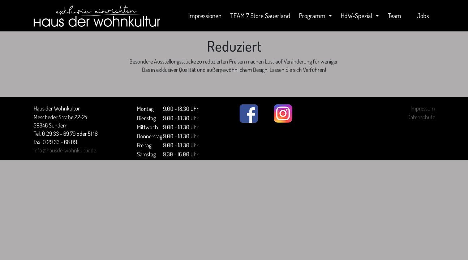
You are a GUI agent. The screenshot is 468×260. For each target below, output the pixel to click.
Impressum (423, 108)
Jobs (423, 16)
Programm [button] (313, 16)
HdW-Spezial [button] (357, 16)
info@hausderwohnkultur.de (65, 150)
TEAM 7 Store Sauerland (260, 16)
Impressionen (205, 16)
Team (394, 16)
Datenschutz (421, 117)
